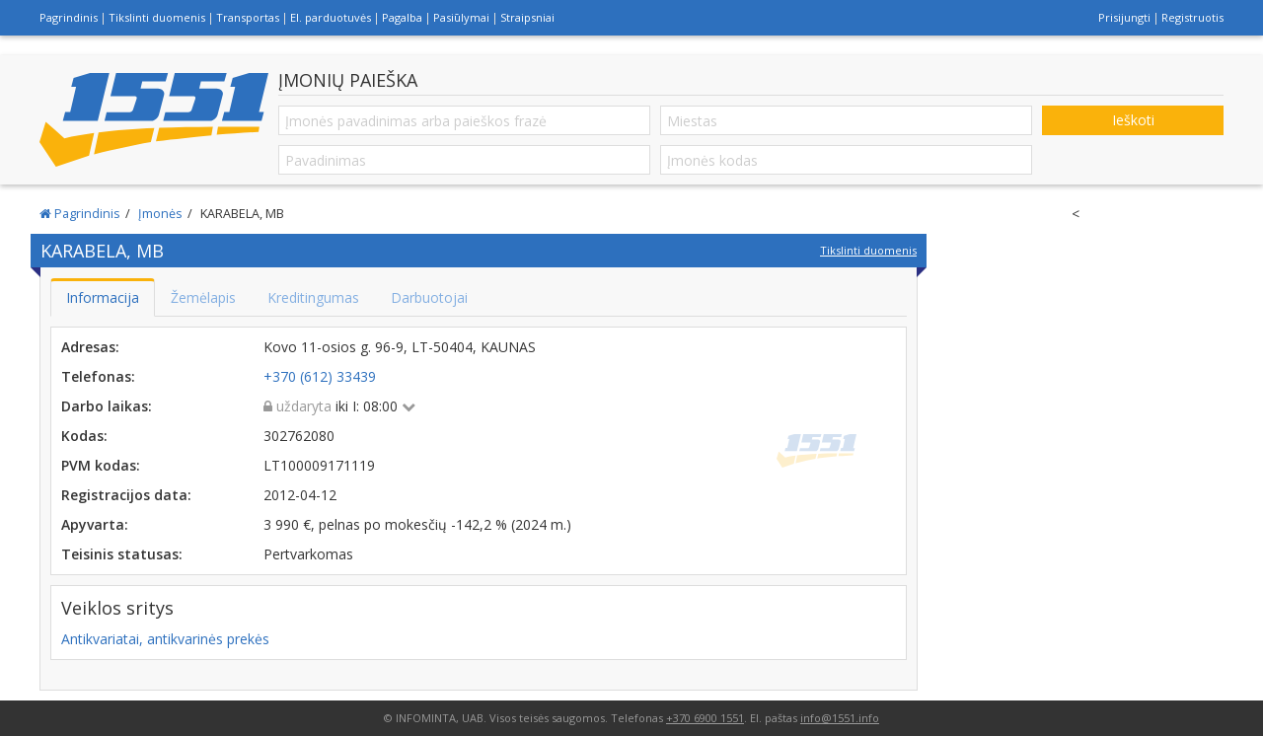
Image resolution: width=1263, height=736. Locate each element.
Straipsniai (527, 17)
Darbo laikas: (106, 406)
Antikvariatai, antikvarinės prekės (165, 638)
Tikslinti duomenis (157, 17)
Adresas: (90, 346)
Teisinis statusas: (122, 554)
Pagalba (402, 17)
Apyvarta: (94, 524)
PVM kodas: (100, 465)
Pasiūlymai (461, 17)
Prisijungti (1124, 17)
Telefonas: (98, 376)
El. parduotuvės (330, 17)
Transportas (247, 17)
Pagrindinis (68, 17)
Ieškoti (1133, 119)
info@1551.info (839, 717)
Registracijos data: (126, 494)
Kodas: (84, 435)
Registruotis (1192, 17)
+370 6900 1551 (705, 717)
